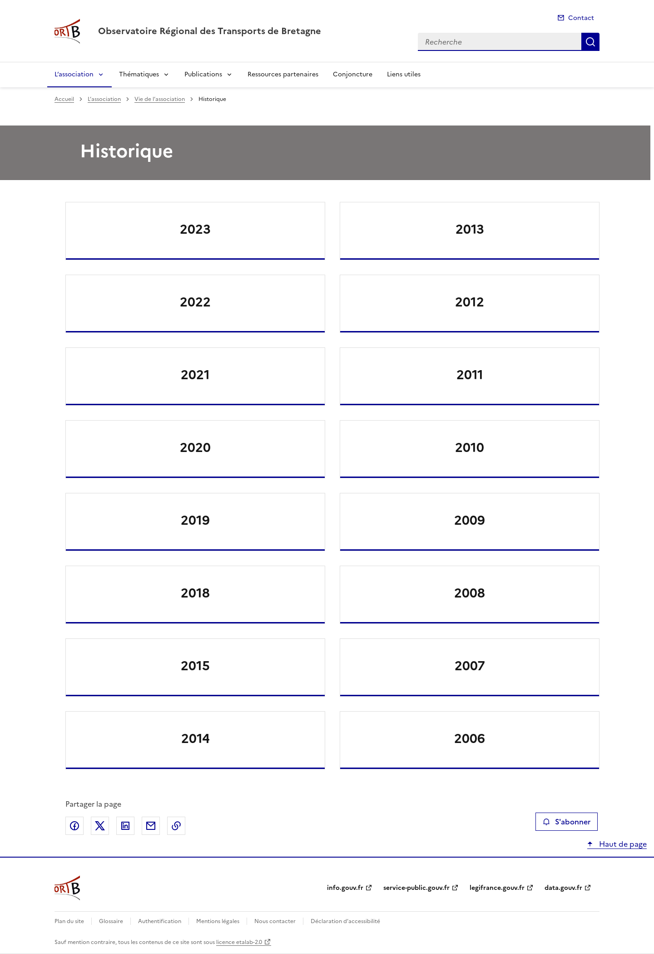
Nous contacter (275, 921)
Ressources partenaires (283, 74)
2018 (195, 593)
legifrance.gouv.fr (497, 888)
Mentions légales (217, 921)
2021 (195, 375)
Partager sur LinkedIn (125, 826)
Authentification (159, 921)
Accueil (64, 99)
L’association (74, 74)
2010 (469, 447)
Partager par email (151, 826)
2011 (469, 375)
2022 (195, 302)
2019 (195, 520)
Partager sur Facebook (74, 826)
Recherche (590, 42)
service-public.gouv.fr (416, 888)
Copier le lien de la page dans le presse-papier (176, 826)
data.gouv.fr (563, 888)
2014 (195, 738)
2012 (469, 302)
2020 (195, 447)
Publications (203, 74)
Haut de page (622, 844)
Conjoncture (352, 74)
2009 (469, 520)
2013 (470, 229)
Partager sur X (100, 826)
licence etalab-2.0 (239, 942)
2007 (470, 666)
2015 (195, 666)
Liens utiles (404, 74)
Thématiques (139, 74)
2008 (469, 593)
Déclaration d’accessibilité (345, 921)
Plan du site (69, 921)
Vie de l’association (159, 99)
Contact (581, 18)
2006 (469, 738)
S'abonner (566, 821)
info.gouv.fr (345, 888)
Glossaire (111, 921)
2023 (195, 229)
